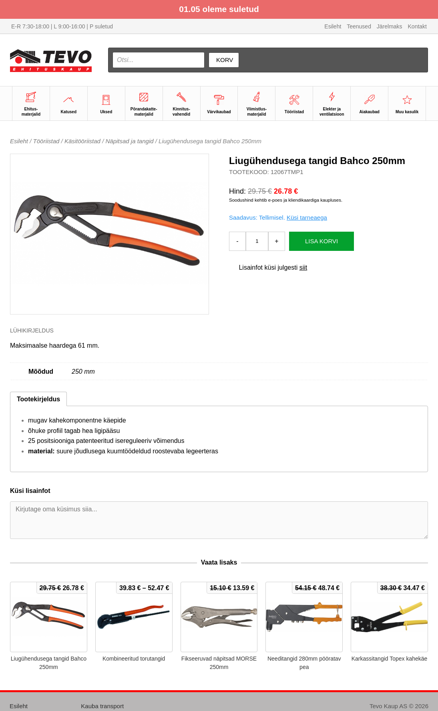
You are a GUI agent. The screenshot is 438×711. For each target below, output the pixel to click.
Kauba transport (102, 706)
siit (303, 267)
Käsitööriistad (82, 141)
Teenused (359, 26)
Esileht (332, 26)
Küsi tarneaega (307, 217)
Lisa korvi (321, 241)
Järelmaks (389, 26)
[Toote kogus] (257, 241)
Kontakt (417, 26)
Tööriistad (46, 141)
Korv (224, 59)
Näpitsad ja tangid (129, 141)
